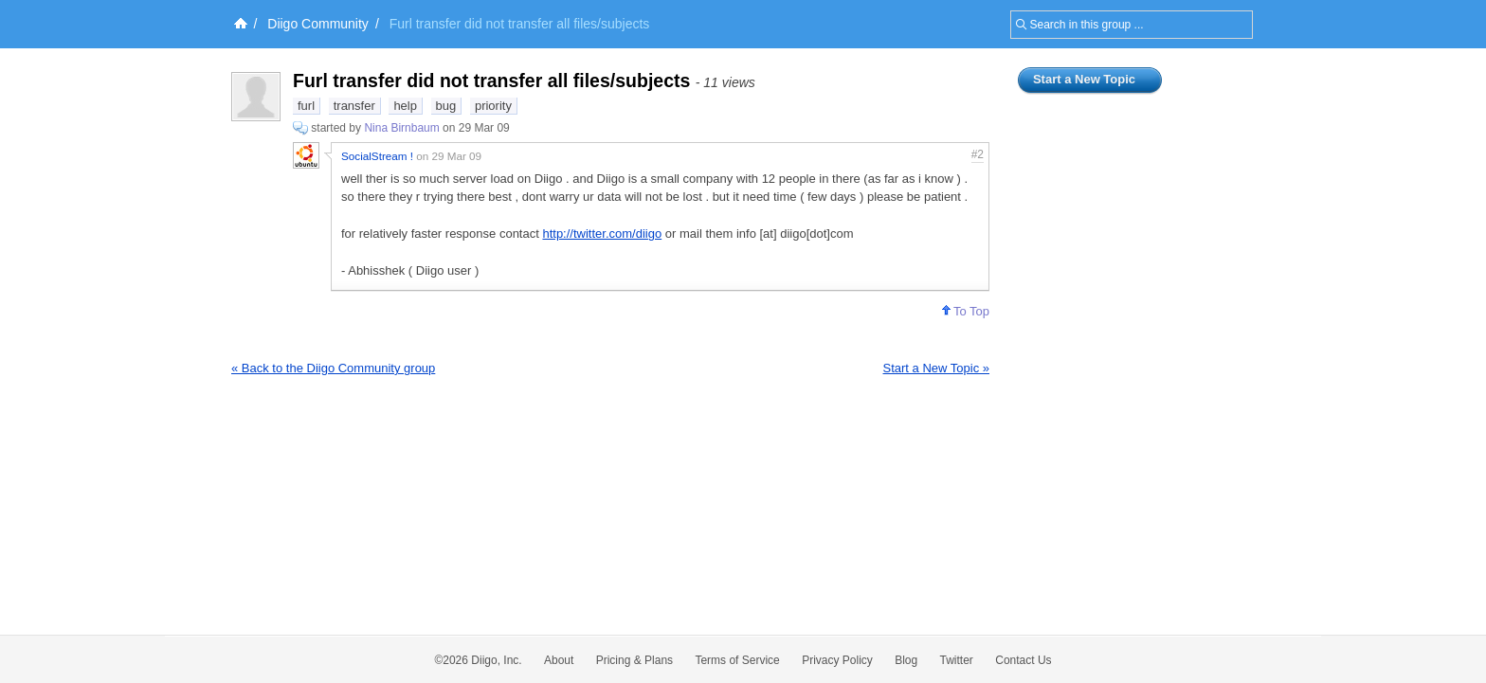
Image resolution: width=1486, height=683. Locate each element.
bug (446, 106)
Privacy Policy (837, 660)
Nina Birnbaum (401, 128)
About (558, 660)
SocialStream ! (377, 156)
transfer (354, 106)
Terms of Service (737, 660)
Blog (906, 660)
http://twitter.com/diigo (601, 233)
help (405, 106)
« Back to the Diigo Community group (333, 368)
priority (493, 106)
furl (306, 106)
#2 (977, 154)
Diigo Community (318, 23)
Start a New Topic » (936, 368)
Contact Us (1023, 660)
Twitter (956, 660)
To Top (965, 311)
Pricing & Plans (634, 660)
